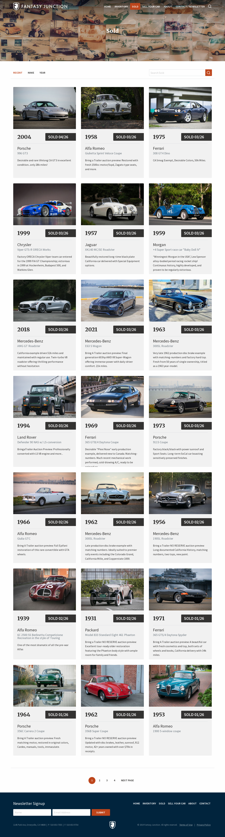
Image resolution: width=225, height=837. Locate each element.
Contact (205, 803)
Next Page (127, 780)
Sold (135, 6)
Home (107, 6)
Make (31, 72)
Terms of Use (186, 824)
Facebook (208, 811)
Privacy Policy (204, 824)
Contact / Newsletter (190, 6)
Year (42, 72)
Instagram (199, 811)
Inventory (121, 6)
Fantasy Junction (40, 6)
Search (210, 6)
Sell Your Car (151, 6)
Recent (17, 72)
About (168, 6)
